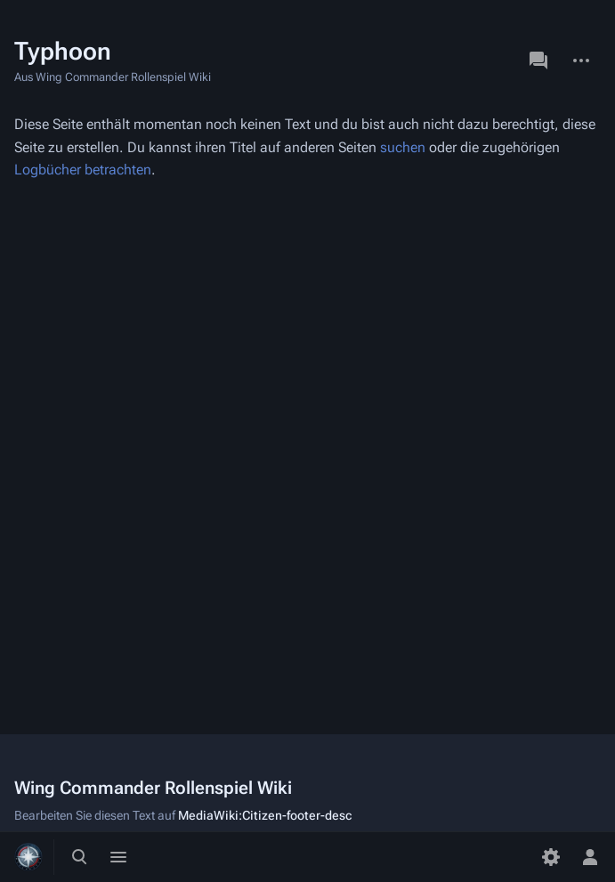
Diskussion (538, 60)
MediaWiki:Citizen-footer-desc (265, 815)
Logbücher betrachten (82, 169)
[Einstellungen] (551, 857)
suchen (402, 147)
